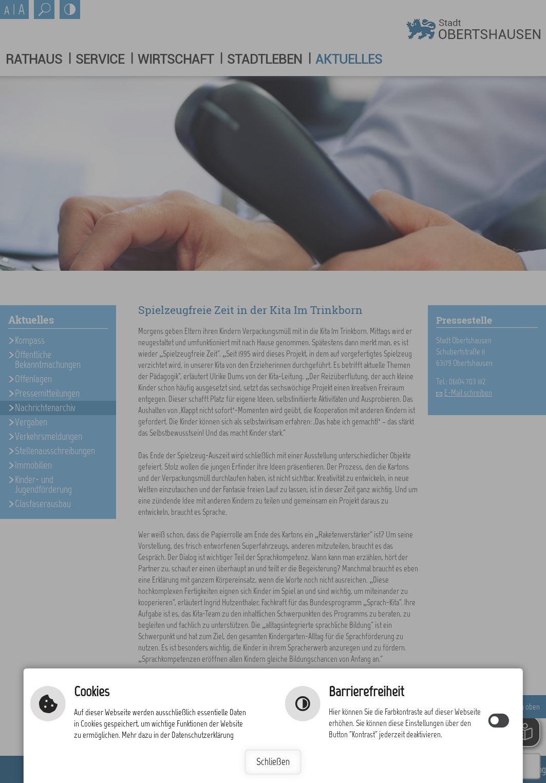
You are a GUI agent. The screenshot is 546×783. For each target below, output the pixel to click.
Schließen (273, 762)
